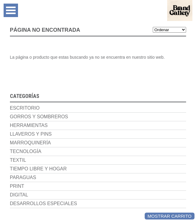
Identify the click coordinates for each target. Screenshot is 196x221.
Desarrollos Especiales (43, 203)
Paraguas (23, 177)
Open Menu (11, 10)
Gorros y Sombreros (39, 116)
